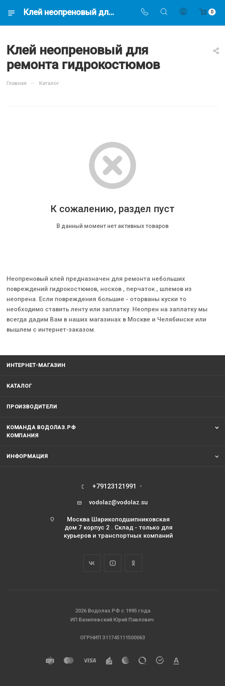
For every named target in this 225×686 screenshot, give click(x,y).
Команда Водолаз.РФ (41, 427)
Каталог (19, 386)
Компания (22, 435)
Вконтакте (92, 563)
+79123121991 (114, 486)
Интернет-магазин (35, 365)
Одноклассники (133, 563)
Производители (31, 407)
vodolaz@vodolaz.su (118, 502)
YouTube (112, 563)
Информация (27, 456)
